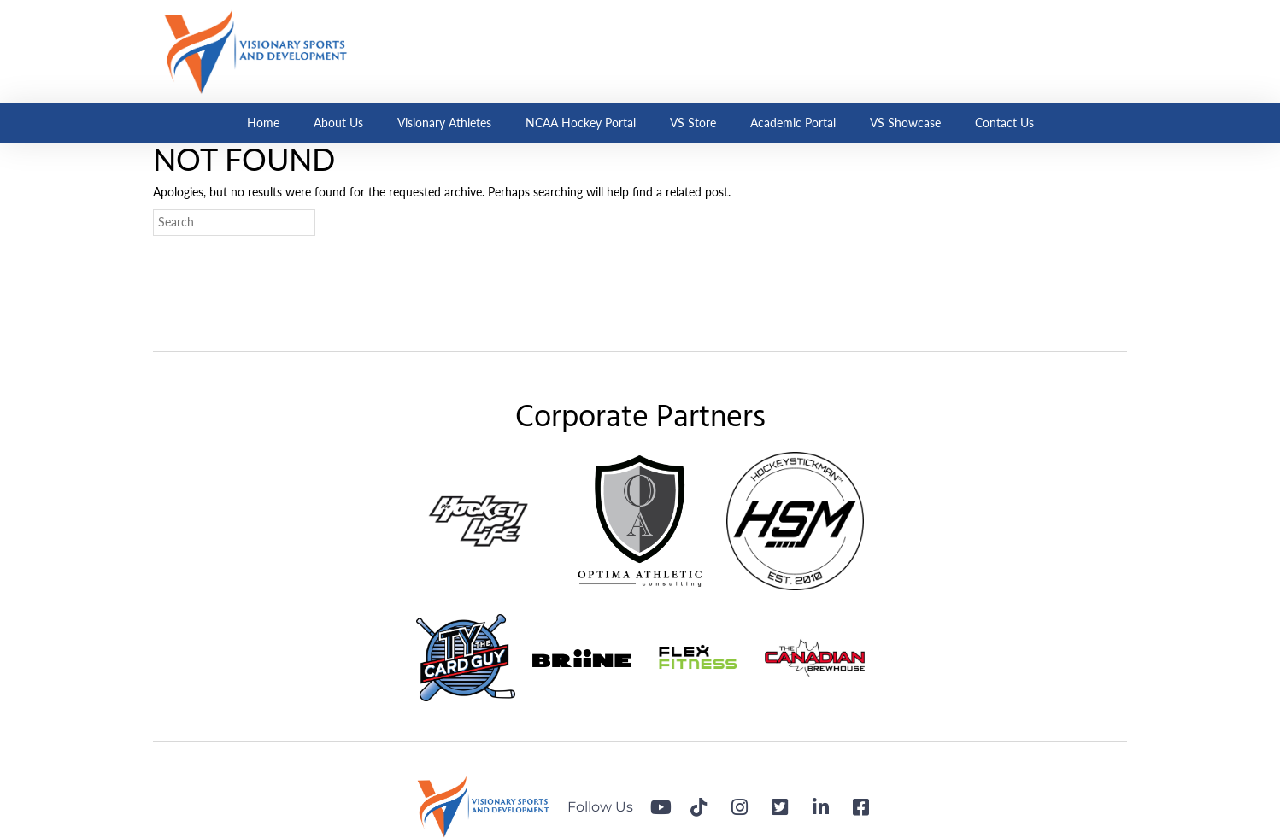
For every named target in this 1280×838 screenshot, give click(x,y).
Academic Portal (793, 122)
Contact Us (1004, 122)
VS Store (693, 122)
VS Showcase (905, 122)
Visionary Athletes (444, 122)
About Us (338, 122)
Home (263, 122)
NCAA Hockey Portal (581, 122)
